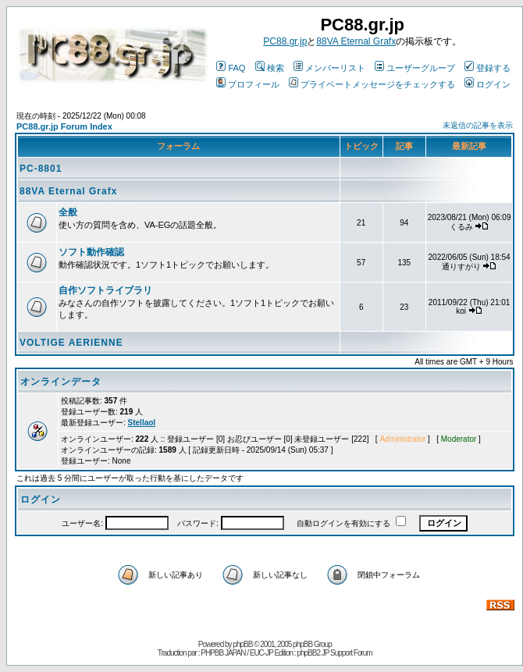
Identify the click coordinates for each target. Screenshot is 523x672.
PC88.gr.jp (285, 41)
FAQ (230, 68)
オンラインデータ (60, 381)
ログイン (487, 84)
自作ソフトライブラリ (105, 290)
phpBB (242, 644)
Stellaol (142, 422)
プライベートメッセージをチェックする (372, 84)
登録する (487, 68)
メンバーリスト (329, 68)
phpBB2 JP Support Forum (334, 653)
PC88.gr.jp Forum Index (64, 126)
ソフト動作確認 (91, 252)
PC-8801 (41, 168)
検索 (269, 68)
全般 (68, 212)
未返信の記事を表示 (478, 125)
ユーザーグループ (415, 68)
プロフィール (247, 84)
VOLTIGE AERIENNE (71, 342)
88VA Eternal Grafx (356, 41)
